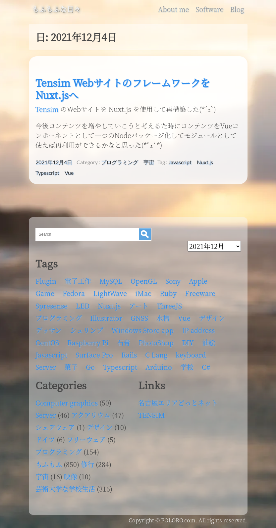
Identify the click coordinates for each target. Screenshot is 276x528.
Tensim (47, 109)
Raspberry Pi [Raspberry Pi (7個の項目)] (88, 342)
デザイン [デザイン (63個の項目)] (212, 318)
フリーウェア (86, 439)
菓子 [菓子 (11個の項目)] (71, 367)
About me (173, 9)
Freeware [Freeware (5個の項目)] (200, 293)
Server (45, 415)
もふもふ (48, 464)
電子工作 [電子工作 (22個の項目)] (78, 281)
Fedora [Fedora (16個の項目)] (74, 293)
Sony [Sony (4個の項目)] (173, 281)
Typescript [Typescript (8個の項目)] (120, 367)
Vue (69, 172)
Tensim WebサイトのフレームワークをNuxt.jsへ (122, 88)
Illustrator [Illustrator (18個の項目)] (106, 318)
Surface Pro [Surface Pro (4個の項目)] (94, 355)
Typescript (47, 172)
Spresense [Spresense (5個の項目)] (51, 306)
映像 (70, 476)
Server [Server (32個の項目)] (45, 367)
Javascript (180, 162)
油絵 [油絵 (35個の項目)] (208, 342)
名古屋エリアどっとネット (178, 403)
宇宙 (148, 162)
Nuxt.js (205, 162)
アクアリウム (90, 415)
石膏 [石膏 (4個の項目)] (123, 342)
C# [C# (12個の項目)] (206, 367)
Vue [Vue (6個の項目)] (184, 318)
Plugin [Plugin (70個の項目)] (45, 281)
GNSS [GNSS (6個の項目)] (139, 318)
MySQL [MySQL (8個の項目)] (110, 281)
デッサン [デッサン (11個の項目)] (48, 330)
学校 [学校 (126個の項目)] (186, 367)
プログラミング (119, 162)
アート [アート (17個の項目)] (138, 306)
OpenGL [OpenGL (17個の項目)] (144, 281)
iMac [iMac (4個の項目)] (143, 293)
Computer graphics (66, 403)
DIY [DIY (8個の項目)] (188, 342)
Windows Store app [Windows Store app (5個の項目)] (142, 330)
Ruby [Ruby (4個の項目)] (168, 293)
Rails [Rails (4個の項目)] (129, 355)
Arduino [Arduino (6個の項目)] (158, 367)
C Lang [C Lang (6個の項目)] (156, 355)
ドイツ (45, 439)
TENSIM (151, 415)
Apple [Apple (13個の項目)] (198, 281)
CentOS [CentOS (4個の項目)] (47, 342)
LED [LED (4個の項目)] (82, 306)
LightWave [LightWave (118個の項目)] (110, 293)
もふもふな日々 (56, 9)
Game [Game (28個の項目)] (44, 293)
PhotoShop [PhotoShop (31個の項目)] (156, 342)
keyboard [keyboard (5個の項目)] (191, 355)
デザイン (99, 427)
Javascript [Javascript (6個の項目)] (51, 355)
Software (209, 9)
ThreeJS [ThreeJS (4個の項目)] (169, 306)
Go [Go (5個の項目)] (90, 367)
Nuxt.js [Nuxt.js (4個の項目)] (109, 306)
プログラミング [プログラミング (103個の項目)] (58, 318)
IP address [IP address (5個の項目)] (198, 330)
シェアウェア (55, 427)
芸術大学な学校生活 (65, 489)
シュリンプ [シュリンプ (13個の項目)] (86, 330)
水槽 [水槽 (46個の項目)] (163, 318)
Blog (237, 9)
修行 (87, 464)
